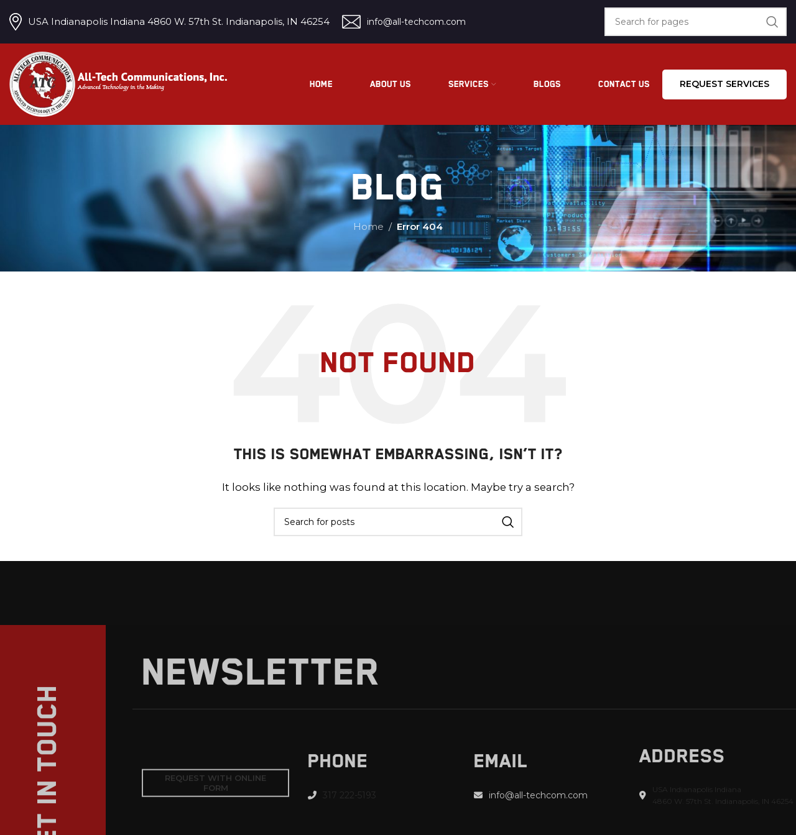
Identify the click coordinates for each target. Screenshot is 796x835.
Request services (724, 83)
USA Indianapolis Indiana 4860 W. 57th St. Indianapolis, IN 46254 (179, 21)
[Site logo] (118, 83)
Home (368, 226)
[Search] (695, 21)
